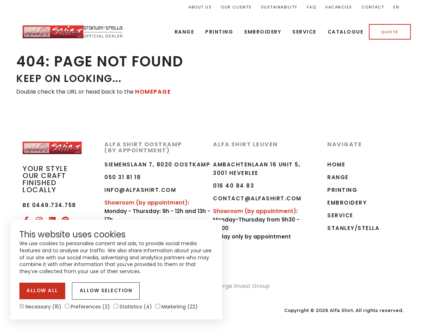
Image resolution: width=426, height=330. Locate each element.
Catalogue (346, 31)
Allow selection (101, 291)
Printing (219, 31)
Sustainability (279, 7)
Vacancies (338, 7)
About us (200, 7)
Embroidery (262, 31)
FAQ (311, 7)
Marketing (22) (177, 306)
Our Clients (236, 7)
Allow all (41, 291)
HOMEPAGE (152, 92)
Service (304, 31)
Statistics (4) (133, 306)
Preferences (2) (87, 306)
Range (184, 31)
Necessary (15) (40, 306)
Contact (372, 7)
